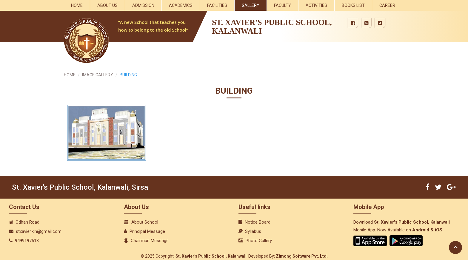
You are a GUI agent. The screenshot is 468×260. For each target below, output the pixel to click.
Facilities (217, 5)
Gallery (250, 5)
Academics (181, 5)
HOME (70, 74)
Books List (353, 5)
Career (387, 5)
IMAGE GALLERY (97, 74)
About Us (107, 5)
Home (77, 5)
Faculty (282, 5)
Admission (143, 5)
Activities (316, 5)
